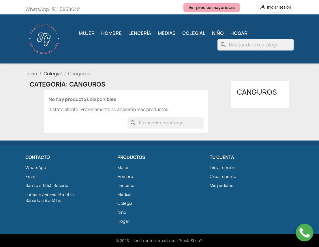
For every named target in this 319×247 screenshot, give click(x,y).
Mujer (87, 33)
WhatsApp (35, 167)
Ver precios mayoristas (212, 7)
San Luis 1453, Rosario (46, 185)
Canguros (257, 92)
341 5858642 (65, 9)
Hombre (111, 33)
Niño (218, 33)
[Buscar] (255, 44)
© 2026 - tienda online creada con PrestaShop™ (159, 240)
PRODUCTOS (131, 157)
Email (30, 176)
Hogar (238, 33)
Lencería (139, 33)
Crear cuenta (223, 176)
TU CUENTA (222, 157)
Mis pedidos (221, 185)
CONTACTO (37, 157)
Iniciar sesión (222, 167)
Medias (167, 33)
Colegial (193, 33)
